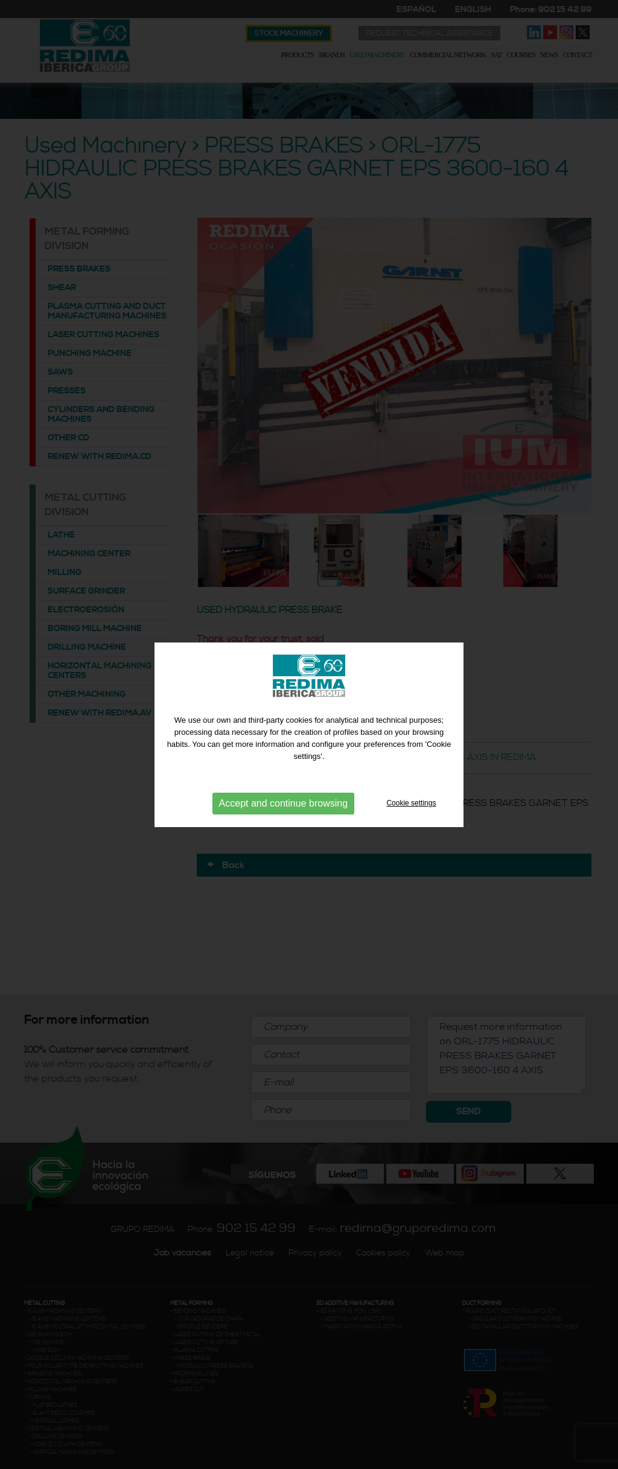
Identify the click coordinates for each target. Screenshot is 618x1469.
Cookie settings (411, 802)
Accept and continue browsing (283, 803)
